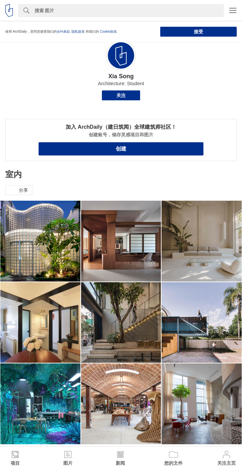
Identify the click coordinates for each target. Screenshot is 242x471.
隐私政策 (78, 31)
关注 (121, 95)
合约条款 (63, 31)
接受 (198, 31)
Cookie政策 (108, 31)
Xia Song (121, 76)
